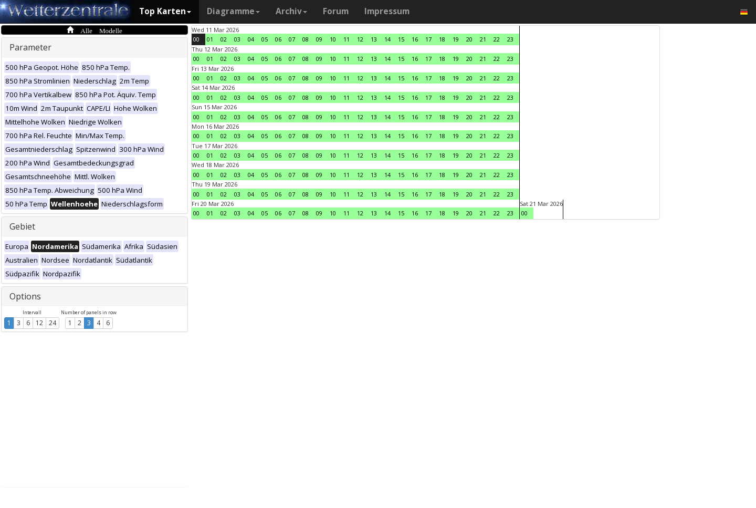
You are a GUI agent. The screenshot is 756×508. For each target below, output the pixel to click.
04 (251, 39)
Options (25, 296)
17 (428, 39)
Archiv (291, 11)
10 (333, 39)
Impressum (387, 11)
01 (210, 39)
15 (401, 39)
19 (456, 39)
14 (387, 39)
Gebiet (22, 226)
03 (237, 39)
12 (39, 322)
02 (223, 39)
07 (292, 39)
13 (374, 39)
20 (469, 39)
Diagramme (233, 11)
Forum (336, 11)
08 (305, 39)
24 (52, 322)
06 (278, 39)
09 (319, 39)
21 (483, 39)
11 (346, 39)
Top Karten (165, 11)
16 (415, 39)
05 (264, 39)
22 (497, 39)
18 (442, 39)
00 (196, 39)
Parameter (30, 47)
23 (510, 39)
